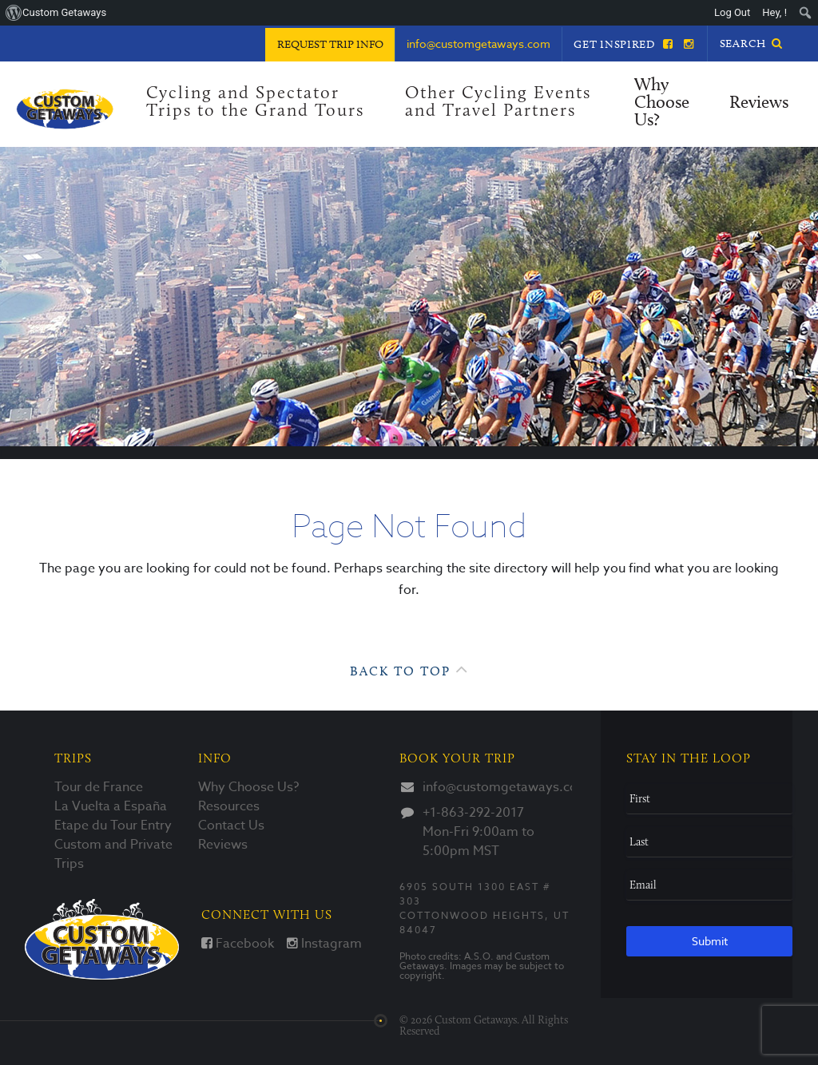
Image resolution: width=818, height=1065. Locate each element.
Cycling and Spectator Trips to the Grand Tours (255, 102)
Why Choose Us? (661, 103)
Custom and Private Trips (113, 854)
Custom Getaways (102, 939)
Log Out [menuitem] (732, 12)
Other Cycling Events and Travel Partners (498, 102)
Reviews (758, 103)
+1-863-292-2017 (473, 812)
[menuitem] (805, 13)
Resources (229, 806)
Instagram (324, 943)
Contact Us (231, 825)
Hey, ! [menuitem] (774, 12)
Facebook (237, 943)
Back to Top (409, 669)
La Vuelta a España (110, 806)
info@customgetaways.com (497, 787)
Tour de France (98, 787)
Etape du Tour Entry (113, 825)
